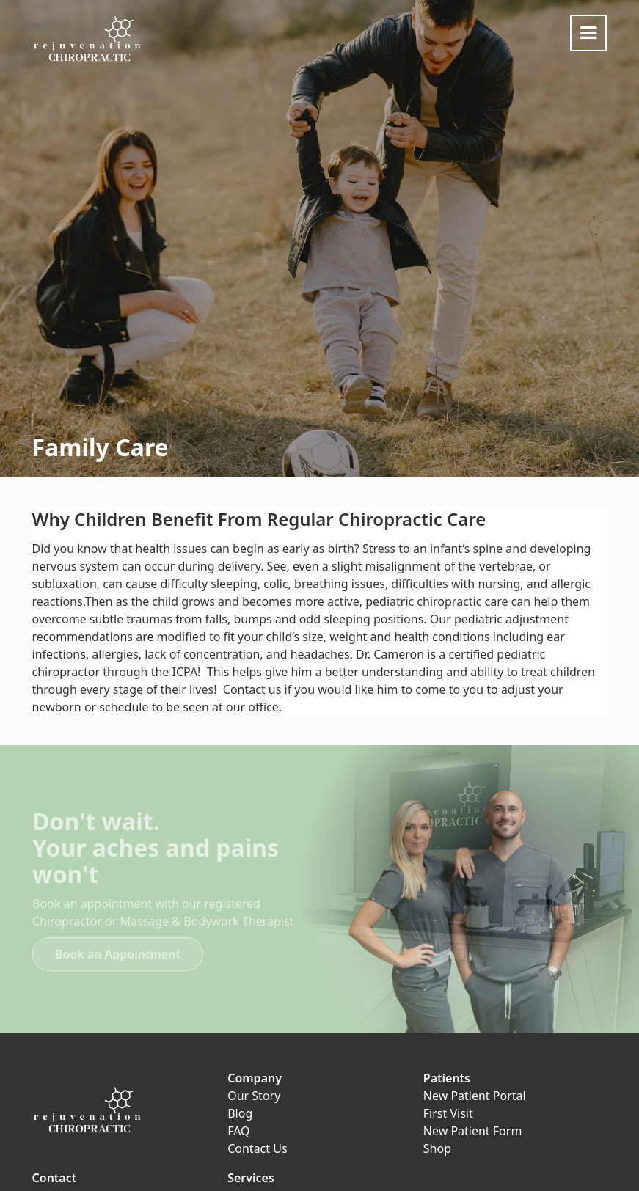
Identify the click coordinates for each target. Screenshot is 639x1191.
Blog (239, 1113)
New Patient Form (472, 1131)
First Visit (448, 1113)
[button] (588, 33)
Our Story (253, 1096)
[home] (87, 39)
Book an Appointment (117, 960)
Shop (437, 1148)
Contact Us (257, 1148)
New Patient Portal (474, 1096)
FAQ (238, 1131)
